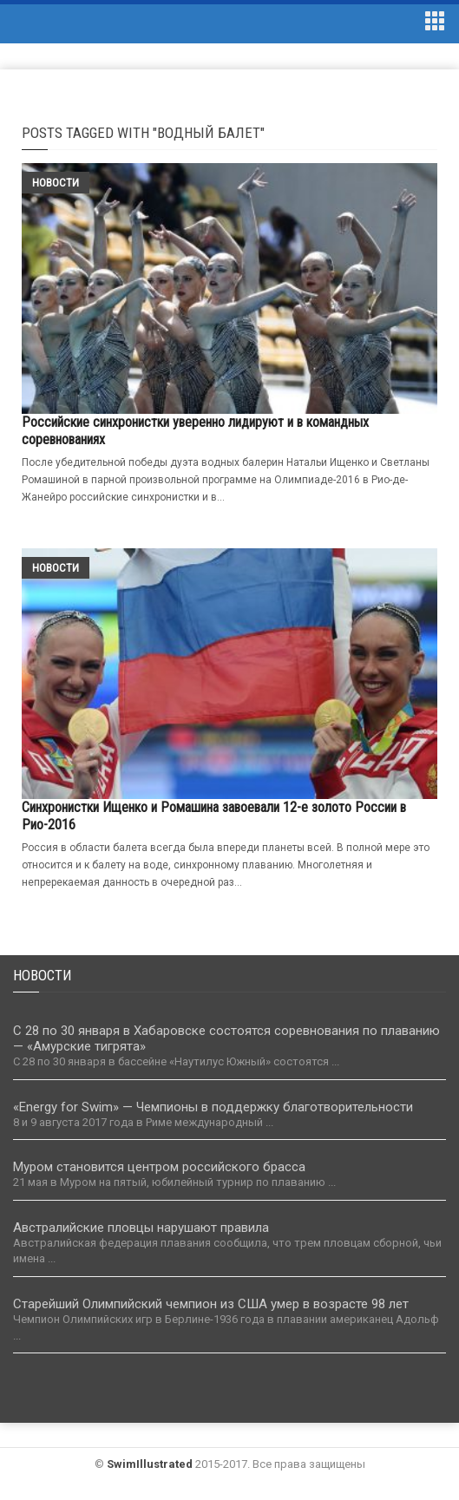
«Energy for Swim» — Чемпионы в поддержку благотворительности (213, 1107)
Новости (55, 182)
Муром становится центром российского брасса (159, 1167)
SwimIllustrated (150, 1464)
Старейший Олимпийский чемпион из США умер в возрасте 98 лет (211, 1304)
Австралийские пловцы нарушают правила (141, 1227)
